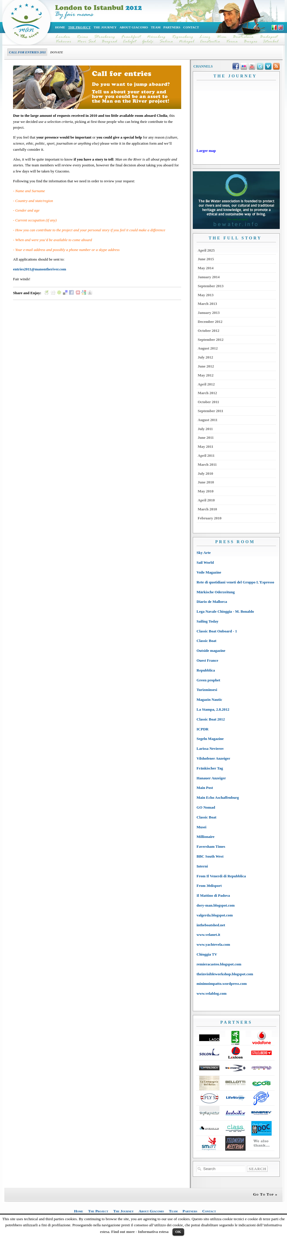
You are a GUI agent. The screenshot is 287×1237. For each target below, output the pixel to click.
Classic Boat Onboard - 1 (217, 631)
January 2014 (208, 277)
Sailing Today (208, 621)
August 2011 (207, 420)
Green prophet (208, 680)
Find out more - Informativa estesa (140, 1231)
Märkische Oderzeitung (216, 592)
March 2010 (207, 509)
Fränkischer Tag (210, 768)
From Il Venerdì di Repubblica (221, 876)
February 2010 (209, 518)
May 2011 (205, 446)
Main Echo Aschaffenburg (218, 797)
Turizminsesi (207, 689)
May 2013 (206, 295)
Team (155, 27)
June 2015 (206, 259)
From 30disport (209, 885)
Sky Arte (204, 552)
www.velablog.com (211, 993)
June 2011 (206, 437)
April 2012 (206, 384)
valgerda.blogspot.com (215, 915)
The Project (79, 27)
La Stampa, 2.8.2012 (213, 709)
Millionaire (206, 836)
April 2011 (206, 455)
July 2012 (205, 357)
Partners (172, 27)
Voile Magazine (209, 572)
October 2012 (208, 330)
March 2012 (207, 393)
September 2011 (210, 411)
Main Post (205, 787)
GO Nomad (206, 807)
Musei (201, 827)
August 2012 (208, 348)
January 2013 (208, 312)
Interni (202, 866)
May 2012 (206, 375)
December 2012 (210, 321)
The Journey (105, 27)
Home (60, 27)
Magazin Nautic (209, 699)
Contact (191, 27)
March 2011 (207, 464)
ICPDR (202, 729)
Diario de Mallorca (212, 601)
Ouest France (207, 660)
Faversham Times (211, 846)
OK (178, 1231)
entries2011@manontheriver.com (39, 269)
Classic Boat (206, 640)
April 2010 (206, 500)
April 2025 (206, 250)
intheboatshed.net (211, 925)
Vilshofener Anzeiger (213, 758)
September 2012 (211, 339)
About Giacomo (133, 27)
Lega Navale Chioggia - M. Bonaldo (225, 611)
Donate (56, 52)
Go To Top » (265, 1194)
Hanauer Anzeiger (211, 778)
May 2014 (206, 268)
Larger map (206, 150)
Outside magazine (211, 650)
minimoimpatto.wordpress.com (222, 983)
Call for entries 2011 (27, 52)
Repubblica (206, 670)
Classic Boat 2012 (211, 719)
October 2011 (208, 402)
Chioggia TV (207, 954)
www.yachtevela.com (213, 944)
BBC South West (210, 856)
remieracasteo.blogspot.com (219, 964)
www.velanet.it (208, 934)
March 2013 (207, 303)
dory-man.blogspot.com (216, 905)
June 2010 (206, 482)
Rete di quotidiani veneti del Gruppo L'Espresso (235, 582)
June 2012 (206, 366)
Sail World (205, 562)
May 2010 (206, 491)
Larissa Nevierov (210, 748)
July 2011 (205, 429)
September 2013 (211, 286)
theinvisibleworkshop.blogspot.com (225, 974)
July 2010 (205, 473)
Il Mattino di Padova (213, 895)
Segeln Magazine (210, 738)
